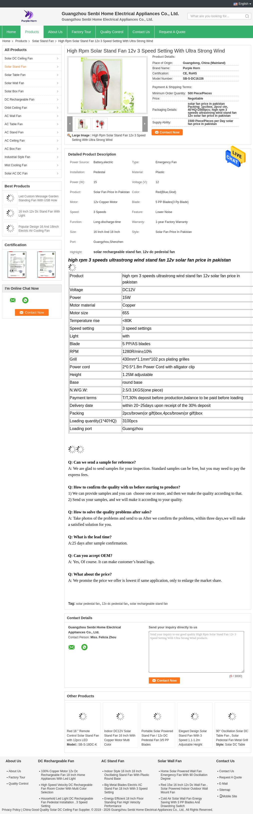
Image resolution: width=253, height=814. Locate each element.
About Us (55, 32)
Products (32, 32)
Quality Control (111, 32)
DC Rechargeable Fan (19, 99)
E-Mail (223, 783)
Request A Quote (172, 32)
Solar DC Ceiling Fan (19, 58)
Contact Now (169, 132)
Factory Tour (81, 32)
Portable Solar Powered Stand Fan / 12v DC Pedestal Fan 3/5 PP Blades (157, 737)
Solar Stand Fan (43, 41)
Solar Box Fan (14, 91)
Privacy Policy (11, 810)
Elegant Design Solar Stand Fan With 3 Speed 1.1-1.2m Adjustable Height (193, 737)
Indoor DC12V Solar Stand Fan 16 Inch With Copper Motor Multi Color (119, 737)
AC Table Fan (14, 124)
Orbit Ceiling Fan (16, 107)
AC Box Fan (13, 149)
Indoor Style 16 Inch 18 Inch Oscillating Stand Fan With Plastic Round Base (126, 774)
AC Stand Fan (14, 132)
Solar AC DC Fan (16, 173)
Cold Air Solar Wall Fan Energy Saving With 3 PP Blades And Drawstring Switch (181, 802)
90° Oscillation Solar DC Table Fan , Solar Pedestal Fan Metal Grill (232, 735)
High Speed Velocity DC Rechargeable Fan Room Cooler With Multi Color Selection (66, 788)
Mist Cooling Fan (16, 165)
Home (11, 32)
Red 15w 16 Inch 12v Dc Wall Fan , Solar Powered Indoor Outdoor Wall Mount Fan (184, 788)
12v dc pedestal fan (115, 603)
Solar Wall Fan (14, 83)
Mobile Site (228, 796)
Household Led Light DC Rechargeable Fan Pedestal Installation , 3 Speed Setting (67, 802)
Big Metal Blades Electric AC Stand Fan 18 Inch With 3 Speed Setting (125, 788)
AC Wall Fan (13, 116)
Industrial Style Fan (17, 157)
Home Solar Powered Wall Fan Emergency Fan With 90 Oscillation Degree (184, 774)
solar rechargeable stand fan (149, 603)
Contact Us (141, 32)
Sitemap (224, 790)
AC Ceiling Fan (15, 140)
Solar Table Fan (15, 75)
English (243, 3)
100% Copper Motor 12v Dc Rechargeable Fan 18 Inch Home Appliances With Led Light (63, 774)
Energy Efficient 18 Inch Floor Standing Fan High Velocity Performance (123, 802)
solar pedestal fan (88, 603)
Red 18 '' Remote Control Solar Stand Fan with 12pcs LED (83, 735)
